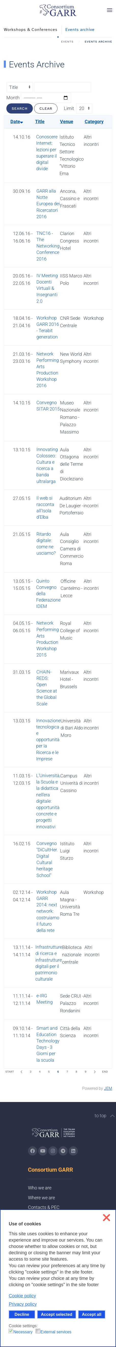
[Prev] (21, 1072)
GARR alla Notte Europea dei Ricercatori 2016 (48, 203)
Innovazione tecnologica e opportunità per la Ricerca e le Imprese (48, 739)
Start (9, 1071)
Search (19, 108)
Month (13, 97)
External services (55, 1332)
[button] (109, 10)
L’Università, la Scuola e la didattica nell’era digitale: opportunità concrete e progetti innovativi (48, 801)
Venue (66, 121)
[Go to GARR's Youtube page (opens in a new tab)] (42, 1150)
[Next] (94, 1072)
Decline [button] (21, 1314)
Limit (69, 108)
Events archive (80, 29)
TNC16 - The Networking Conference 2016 (48, 246)
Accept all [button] (91, 1314)
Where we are (41, 1197)
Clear (45, 108)
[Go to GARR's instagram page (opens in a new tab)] (52, 1150)
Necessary (23, 1332)
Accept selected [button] (56, 1314)
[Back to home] (58, 10)
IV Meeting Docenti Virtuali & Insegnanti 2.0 (47, 288)
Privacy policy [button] (23, 1304)
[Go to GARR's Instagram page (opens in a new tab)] (32, 1150)
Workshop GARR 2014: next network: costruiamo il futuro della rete (47, 911)
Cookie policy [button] (22, 1295)
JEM (108, 1088)
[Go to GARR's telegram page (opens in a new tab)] (63, 1150)
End (105, 1071)
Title (40, 121)
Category (94, 121)
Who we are (39, 1187)
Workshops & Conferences (30, 29)
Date (16, 121)
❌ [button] (106, 1217)
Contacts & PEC (44, 1207)
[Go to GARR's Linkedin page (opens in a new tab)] (73, 1150)
